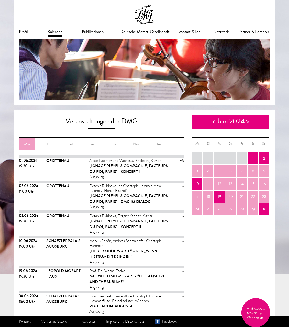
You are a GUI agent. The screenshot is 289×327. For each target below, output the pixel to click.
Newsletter (87, 321)
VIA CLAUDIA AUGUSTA (111, 306)
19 (219, 196)
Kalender (55, 32)
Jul (71, 144)
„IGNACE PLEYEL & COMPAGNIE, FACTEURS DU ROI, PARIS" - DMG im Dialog (128, 198)
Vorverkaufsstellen (55, 321)
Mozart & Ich (189, 32)
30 (264, 209)
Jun (48, 144)
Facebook (169, 321)
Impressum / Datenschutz (125, 321)
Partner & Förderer (253, 32)
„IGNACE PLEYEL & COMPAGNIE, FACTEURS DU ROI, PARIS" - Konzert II (128, 223)
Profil (23, 32)
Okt (114, 144)
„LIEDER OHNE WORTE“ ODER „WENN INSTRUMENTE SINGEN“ (123, 253)
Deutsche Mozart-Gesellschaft (145, 32)
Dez (158, 144)
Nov (136, 144)
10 (197, 184)
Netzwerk (221, 32)
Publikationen (93, 32)
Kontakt (25, 321)
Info (181, 160)
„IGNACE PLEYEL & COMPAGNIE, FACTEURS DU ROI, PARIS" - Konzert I (128, 168)
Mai (27, 144)
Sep (92, 144)
